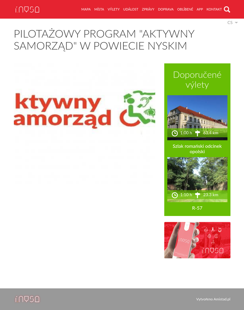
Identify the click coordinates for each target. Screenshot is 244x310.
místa (99, 9)
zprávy (148, 9)
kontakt (214, 9)
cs (230, 22)
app (200, 9)
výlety (114, 9)
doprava (166, 9)
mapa (86, 9)
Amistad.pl (222, 299)
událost (130, 9)
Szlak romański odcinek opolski (197, 148)
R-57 (197, 208)
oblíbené (185, 9)
